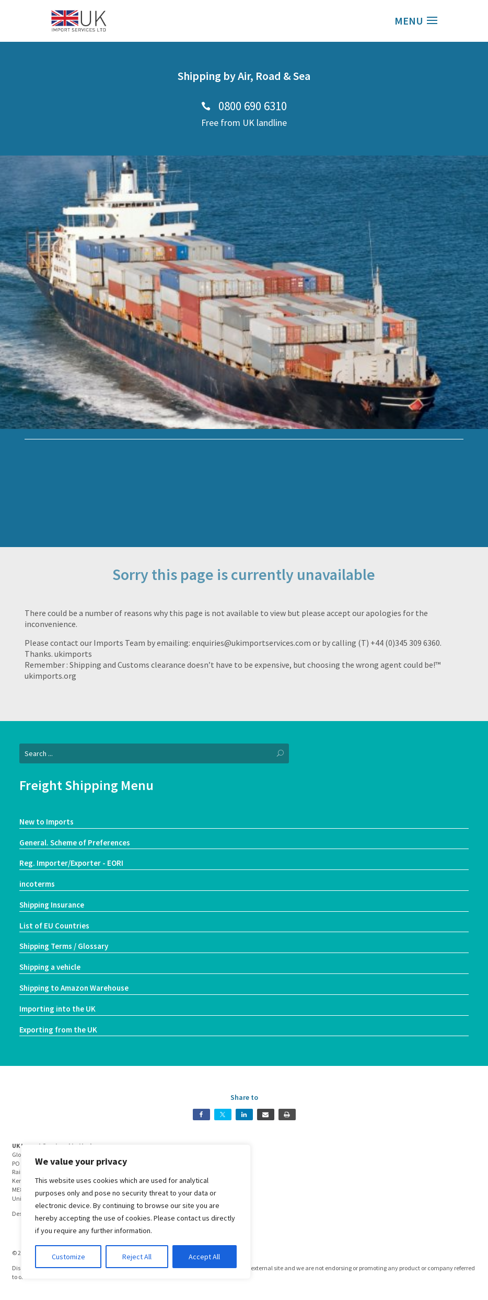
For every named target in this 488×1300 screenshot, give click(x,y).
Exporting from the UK (58, 1030)
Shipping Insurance (51, 905)
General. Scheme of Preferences (74, 843)
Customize (68, 1256)
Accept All (204, 1256)
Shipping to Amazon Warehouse (74, 988)
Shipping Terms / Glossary (63, 946)
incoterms (37, 884)
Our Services (244, 525)
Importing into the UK (57, 1009)
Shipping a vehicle (49, 967)
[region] (136, 1211)
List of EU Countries (54, 926)
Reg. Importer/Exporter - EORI (71, 863)
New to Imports (46, 822)
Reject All (137, 1256)
